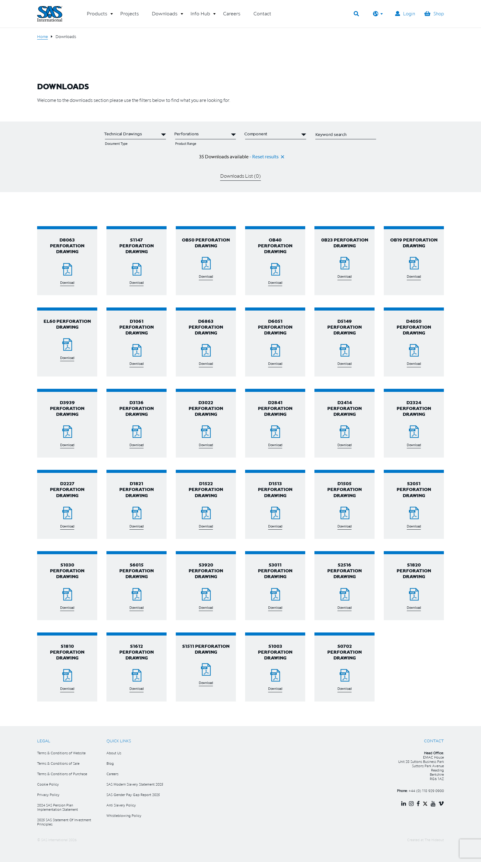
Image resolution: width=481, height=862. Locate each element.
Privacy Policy (48, 794)
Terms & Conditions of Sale (58, 763)
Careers (112, 773)
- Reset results (264, 156)
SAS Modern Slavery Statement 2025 (134, 784)
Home (42, 36)
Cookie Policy (48, 784)
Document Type (116, 143)
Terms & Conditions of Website (61, 753)
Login (405, 13)
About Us (113, 753)
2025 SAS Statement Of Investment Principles (64, 822)
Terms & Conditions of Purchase (62, 773)
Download (67, 283)
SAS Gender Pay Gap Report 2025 (133, 794)
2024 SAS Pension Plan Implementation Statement (57, 807)
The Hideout (434, 839)
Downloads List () (240, 176)
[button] (97, 16)
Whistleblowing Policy (123, 815)
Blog (110, 763)
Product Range (185, 143)
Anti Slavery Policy (121, 805)
